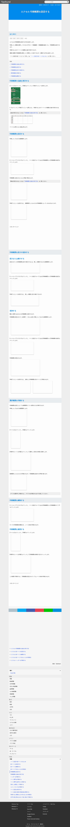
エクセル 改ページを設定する (18, 651)
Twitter (44, 806)
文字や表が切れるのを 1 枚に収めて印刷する (22, 797)
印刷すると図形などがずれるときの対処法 (21, 794)
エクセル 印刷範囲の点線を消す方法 (20, 648)
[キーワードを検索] (56, 2)
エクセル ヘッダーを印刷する (18, 660)
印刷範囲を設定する (15, 771)
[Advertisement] (35, 26)
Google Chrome (31, 814)
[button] (68, 2)
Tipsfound (6, 2)
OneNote (29, 816)
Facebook (45, 809)
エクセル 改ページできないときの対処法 (21, 657)
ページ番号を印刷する (16, 779)
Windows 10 (15, 809)
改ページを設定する (15, 764)
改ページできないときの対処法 (18, 769)
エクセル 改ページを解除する (18, 654)
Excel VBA (13, 673)
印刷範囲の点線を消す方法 (31, 112)
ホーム (28, 824)
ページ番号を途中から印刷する (18, 782)
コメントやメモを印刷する (17, 787)
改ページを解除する (15, 766)
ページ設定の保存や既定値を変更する (20, 792)
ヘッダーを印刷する (15, 776)
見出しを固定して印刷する (17, 784)
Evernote (45, 814)
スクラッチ (45, 811)
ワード (29, 811)
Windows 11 (15, 806)
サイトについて (35, 824)
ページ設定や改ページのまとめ (39, 56)
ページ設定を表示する (16, 789)
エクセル (29, 806)
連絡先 (41, 824)
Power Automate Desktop (33, 819)
